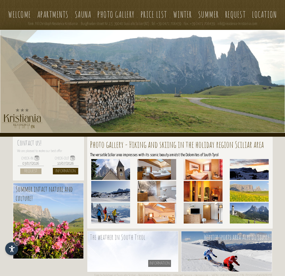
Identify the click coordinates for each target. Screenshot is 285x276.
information (159, 263)
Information (65, 171)
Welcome (19, 14)
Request (235, 14)
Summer (208, 14)
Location (264, 14)
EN (32, 127)
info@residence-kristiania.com (237, 24)
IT (16, 127)
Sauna (83, 14)
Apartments (53, 14)
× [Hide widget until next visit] (17, 243)
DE (23, 127)
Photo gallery (115, 14)
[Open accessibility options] (11, 248)
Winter (182, 14)
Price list (154, 14)
